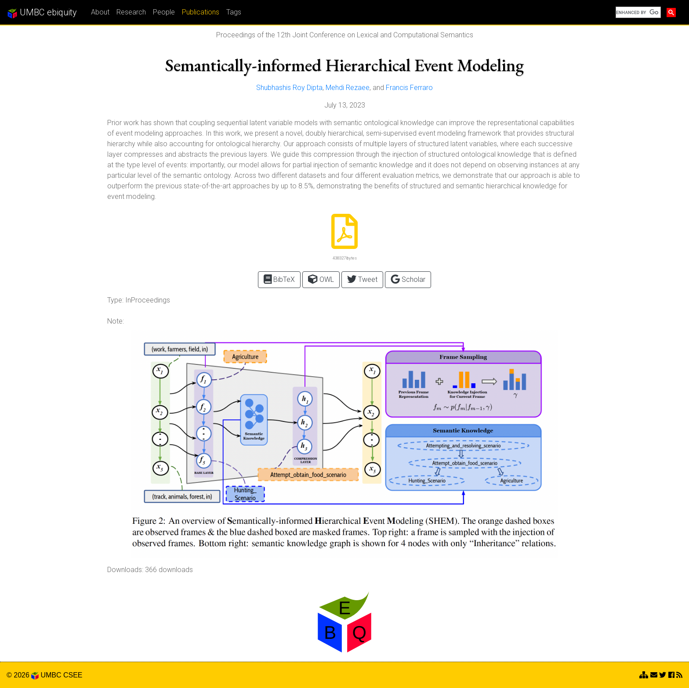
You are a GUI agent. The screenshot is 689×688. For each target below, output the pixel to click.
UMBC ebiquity (42, 12)
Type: (115, 300)
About (100, 12)
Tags (233, 12)
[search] (637, 12)
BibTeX (279, 279)
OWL (321, 279)
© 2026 (23, 675)
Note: (115, 321)
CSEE (73, 675)
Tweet (362, 279)
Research (131, 12)
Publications (200, 12)
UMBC (50, 675)
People (164, 12)
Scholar (408, 279)
